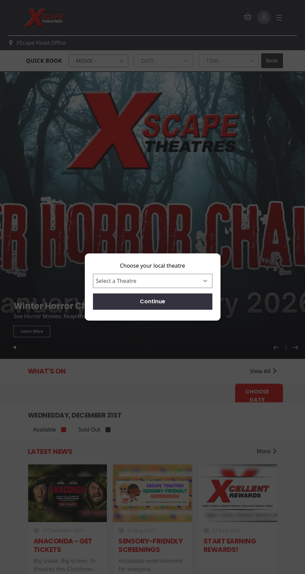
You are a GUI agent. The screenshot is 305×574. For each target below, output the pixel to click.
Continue (152, 301)
